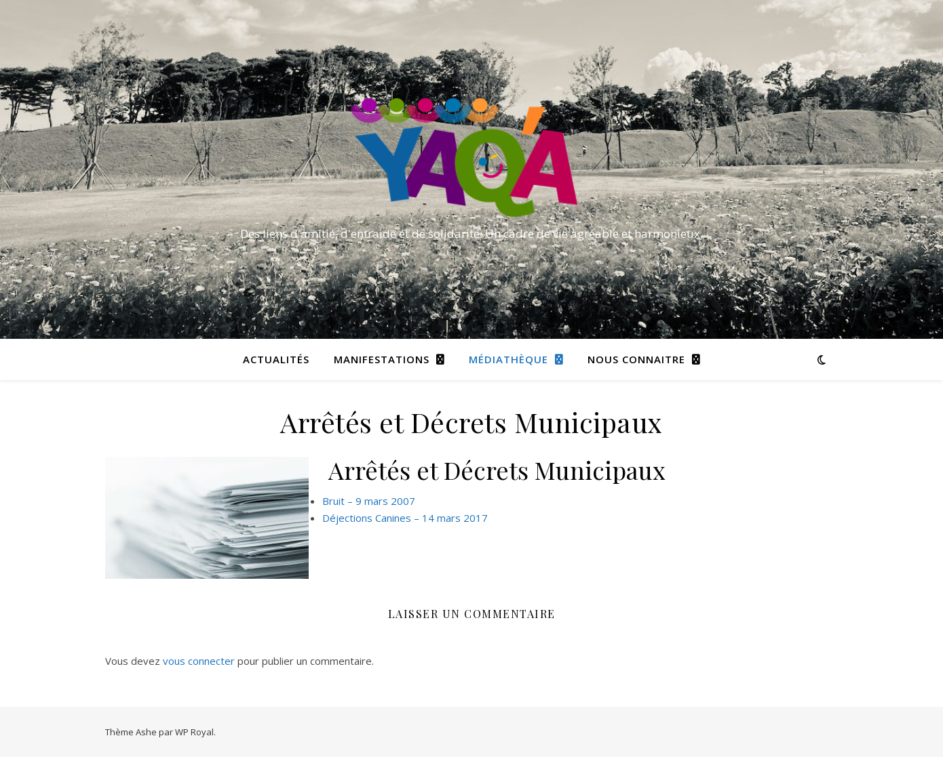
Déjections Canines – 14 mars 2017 (405, 518)
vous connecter (199, 661)
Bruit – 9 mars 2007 (368, 501)
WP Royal (194, 732)
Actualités (276, 359)
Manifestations (381, 359)
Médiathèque (508, 359)
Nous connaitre (636, 359)
